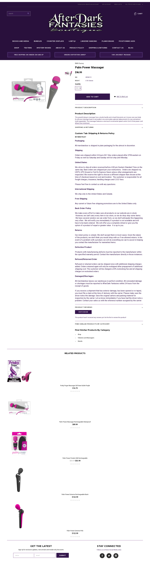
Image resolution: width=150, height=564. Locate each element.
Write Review (83, 312)
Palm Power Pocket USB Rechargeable (75, 458)
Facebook (102, 555)
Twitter (109, 555)
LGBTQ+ (72, 41)
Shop (16, 48)
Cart (140, 14)
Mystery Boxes (44, 48)
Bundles (38, 41)
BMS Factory (79, 63)
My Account (106, 4)
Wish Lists (118, 4)
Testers (28, 48)
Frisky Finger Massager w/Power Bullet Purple (75, 385)
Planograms (108, 41)
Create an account (92, 4)
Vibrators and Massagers (86, 338)
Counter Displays (55, 41)
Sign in (80, 4)
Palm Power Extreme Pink (75, 531)
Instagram (115, 555)
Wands (80, 341)
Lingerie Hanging (89, 41)
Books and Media (20, 41)
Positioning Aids (127, 41)
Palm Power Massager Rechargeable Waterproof (75, 422)
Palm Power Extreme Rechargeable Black (75, 494)
